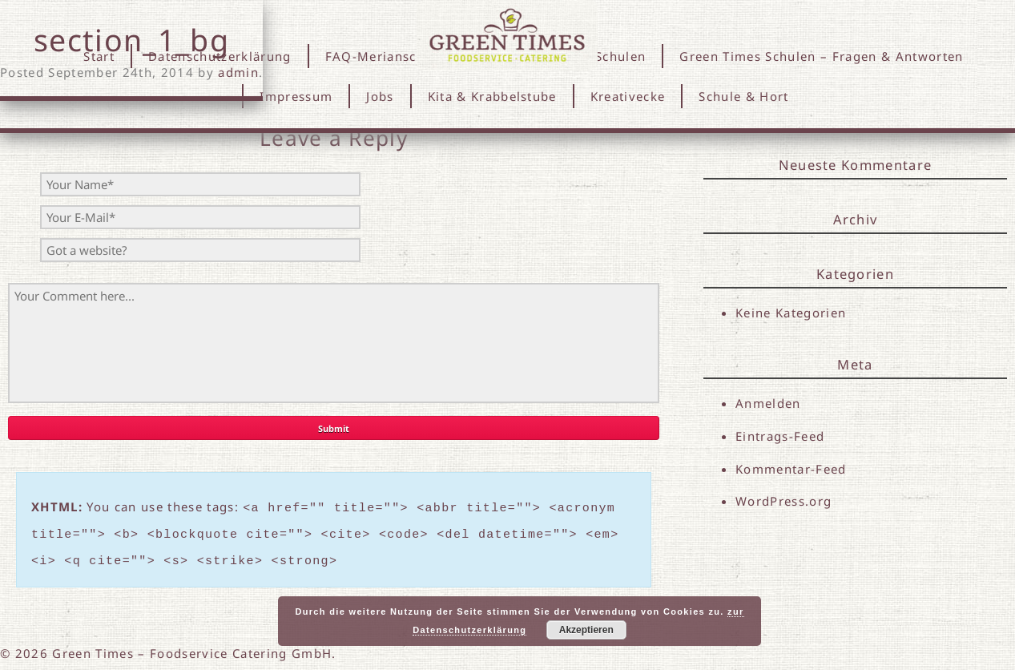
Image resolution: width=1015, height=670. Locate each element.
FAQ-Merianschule (385, 56)
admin (238, 72)
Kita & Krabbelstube (492, 96)
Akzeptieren (586, 630)
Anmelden (768, 403)
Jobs (379, 96)
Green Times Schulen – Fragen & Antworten (821, 56)
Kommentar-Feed (791, 470)
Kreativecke (628, 96)
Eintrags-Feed (779, 436)
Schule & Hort (743, 96)
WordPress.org (783, 502)
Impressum (296, 96)
